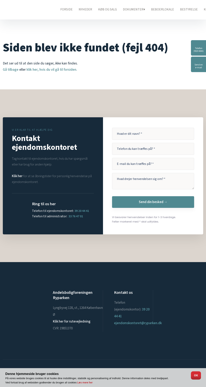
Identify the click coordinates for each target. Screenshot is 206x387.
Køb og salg (107, 9)
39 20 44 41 (81, 211)
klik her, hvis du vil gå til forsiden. (52, 69)
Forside (66, 9)
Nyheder (85, 9)
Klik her (17, 176)
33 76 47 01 (75, 216)
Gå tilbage (11, 69)
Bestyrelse (189, 9)
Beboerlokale (162, 9)
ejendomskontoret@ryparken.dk (138, 323)
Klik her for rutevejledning (71, 321)
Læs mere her (85, 382)
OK (196, 375)
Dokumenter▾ (134, 9)
